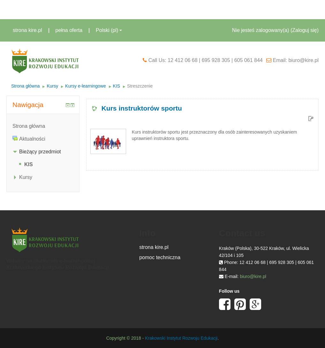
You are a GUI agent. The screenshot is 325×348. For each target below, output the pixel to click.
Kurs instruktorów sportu (142, 108)
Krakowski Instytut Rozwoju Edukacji (181, 338)
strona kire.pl (27, 30)
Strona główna (25, 86)
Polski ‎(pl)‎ (109, 30)
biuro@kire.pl (253, 276)
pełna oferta (69, 30)
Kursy (52, 86)
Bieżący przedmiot (40, 151)
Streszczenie (140, 86)
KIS (116, 86)
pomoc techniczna (159, 257)
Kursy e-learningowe (85, 86)
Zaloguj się (304, 30)
